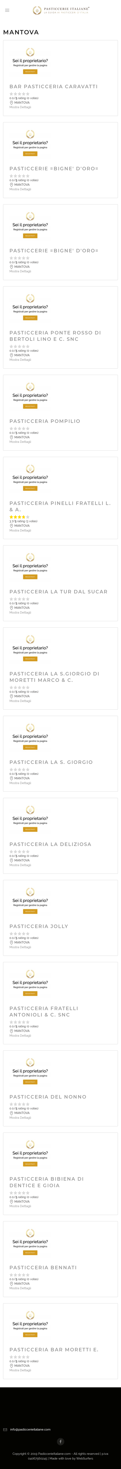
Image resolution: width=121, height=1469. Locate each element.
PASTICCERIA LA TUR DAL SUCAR (58, 592)
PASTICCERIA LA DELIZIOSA (50, 844)
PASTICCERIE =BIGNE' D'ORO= (54, 169)
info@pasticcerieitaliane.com (30, 1429)
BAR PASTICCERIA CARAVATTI (53, 86)
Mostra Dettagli (20, 107)
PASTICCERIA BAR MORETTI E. (54, 1350)
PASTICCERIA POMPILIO (45, 421)
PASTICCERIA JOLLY (38, 926)
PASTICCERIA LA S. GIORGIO (51, 762)
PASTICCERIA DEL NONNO (48, 1097)
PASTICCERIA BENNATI (43, 1268)
